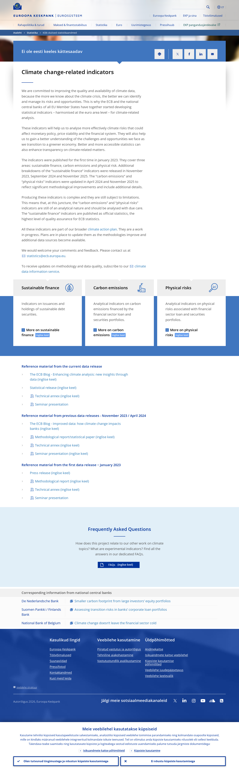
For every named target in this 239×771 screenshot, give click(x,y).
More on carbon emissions (108, 332)
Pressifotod (58, 667)
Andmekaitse (154, 649)
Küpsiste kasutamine (147, 750)
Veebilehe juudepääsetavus (164, 670)
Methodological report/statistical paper (65, 437)
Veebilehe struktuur (26, 687)
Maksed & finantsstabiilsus (70, 25)
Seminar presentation (51, 404)
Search (208, 7)
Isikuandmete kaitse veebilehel (166, 655)
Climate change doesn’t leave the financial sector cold (115, 623)
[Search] (188, 6)
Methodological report (52, 481)
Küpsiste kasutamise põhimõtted (159, 662)
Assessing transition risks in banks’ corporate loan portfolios (121, 609)
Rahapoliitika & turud (31, 25)
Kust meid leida (60, 678)
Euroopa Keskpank (164, 15)
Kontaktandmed (61, 672)
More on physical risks (181, 332)
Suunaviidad (58, 661)
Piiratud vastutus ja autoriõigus (119, 649)
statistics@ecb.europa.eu (46, 256)
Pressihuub (167, 25)
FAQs (111, 565)
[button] (214, 7)
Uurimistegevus (141, 25)
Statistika (101, 25)
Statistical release (43, 387)
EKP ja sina (190, 15)
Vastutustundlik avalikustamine (119, 661)
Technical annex (47, 396)
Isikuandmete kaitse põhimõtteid (104, 750)
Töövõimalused (212, 15)
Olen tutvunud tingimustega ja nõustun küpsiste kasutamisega (66, 761)
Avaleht (17, 32)
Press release (40, 473)
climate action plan (102, 229)
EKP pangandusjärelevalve (202, 25)
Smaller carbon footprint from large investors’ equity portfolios (123, 601)
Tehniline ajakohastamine (115, 655)
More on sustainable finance (40, 332)
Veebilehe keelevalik (159, 676)
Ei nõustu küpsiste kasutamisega (173, 761)
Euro (119, 25)
